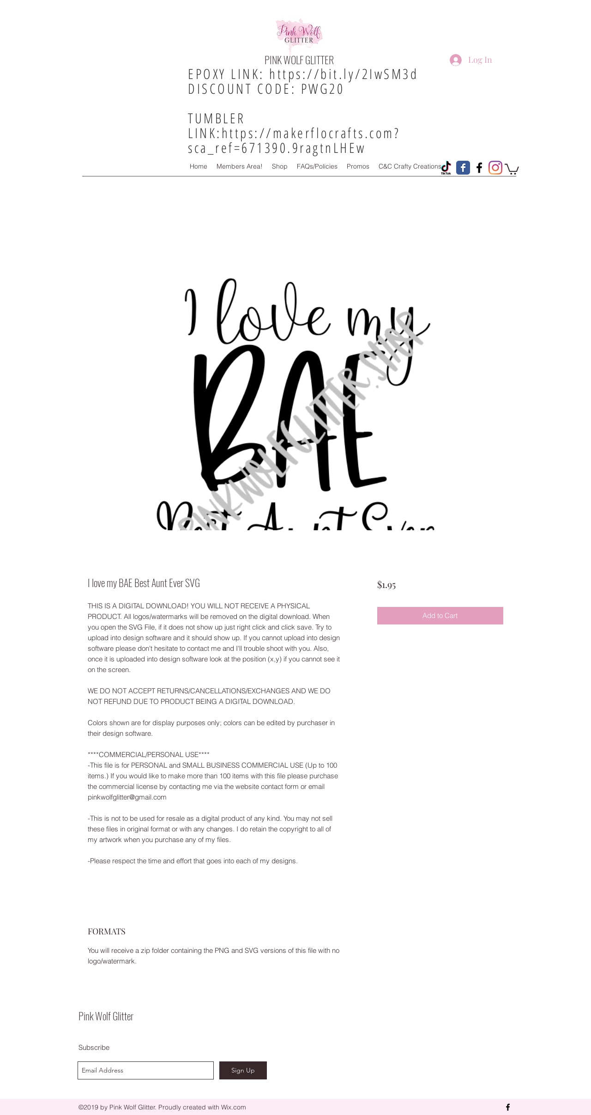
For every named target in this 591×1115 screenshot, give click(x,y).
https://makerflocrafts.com (308, 132)
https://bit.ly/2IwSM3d (343, 73)
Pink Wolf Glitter (105, 1015)
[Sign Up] (243, 1070)
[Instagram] (495, 168)
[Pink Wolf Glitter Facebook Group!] (479, 168)
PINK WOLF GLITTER (299, 59)
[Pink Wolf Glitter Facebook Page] (463, 168)
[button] (512, 169)
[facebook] (508, 1107)
